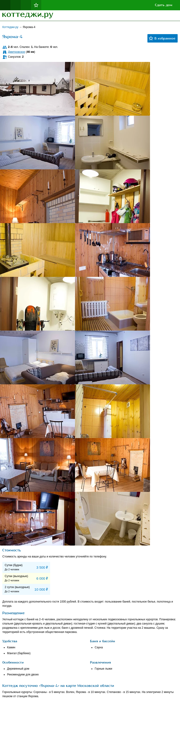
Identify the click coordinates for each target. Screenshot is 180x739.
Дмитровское (16, 52)
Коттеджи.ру (10, 27)
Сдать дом (163, 5)
